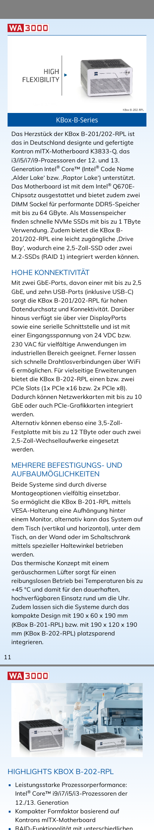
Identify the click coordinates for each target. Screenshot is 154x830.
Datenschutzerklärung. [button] (42, 799)
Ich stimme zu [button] (34, 819)
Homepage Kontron (54, 382)
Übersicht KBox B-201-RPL (65, 400)
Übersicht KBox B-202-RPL (65, 391)
